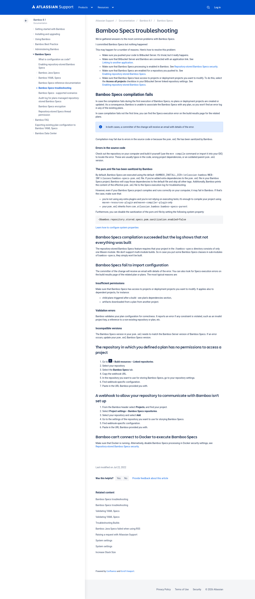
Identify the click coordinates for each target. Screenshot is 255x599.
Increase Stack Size (106, 552)
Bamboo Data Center (46, 133)
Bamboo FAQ (42, 120)
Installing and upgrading (47, 34)
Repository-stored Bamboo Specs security (196, 66)
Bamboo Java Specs (49, 72)
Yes (119, 478)
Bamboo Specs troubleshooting (55, 88)
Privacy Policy (163, 589)
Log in (217, 7)
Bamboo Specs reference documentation (60, 83)
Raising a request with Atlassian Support (116, 534)
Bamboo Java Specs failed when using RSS (118, 528)
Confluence (111, 571)
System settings (104, 540)
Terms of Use (182, 589)
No (125, 478)
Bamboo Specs (43, 54)
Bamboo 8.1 (40, 19)
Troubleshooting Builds (107, 522)
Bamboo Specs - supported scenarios (58, 93)
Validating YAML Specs (107, 511)
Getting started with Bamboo (50, 29)
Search (208, 7)
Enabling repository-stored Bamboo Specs (124, 74)
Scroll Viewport (127, 571)
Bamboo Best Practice (46, 44)
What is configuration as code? (55, 59)
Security (197, 589)
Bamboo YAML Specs (50, 78)
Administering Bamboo (47, 49)
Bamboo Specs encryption (52, 106)
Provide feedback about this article (150, 478)
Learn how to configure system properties (117, 227)
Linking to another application (117, 62)
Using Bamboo (42, 39)
